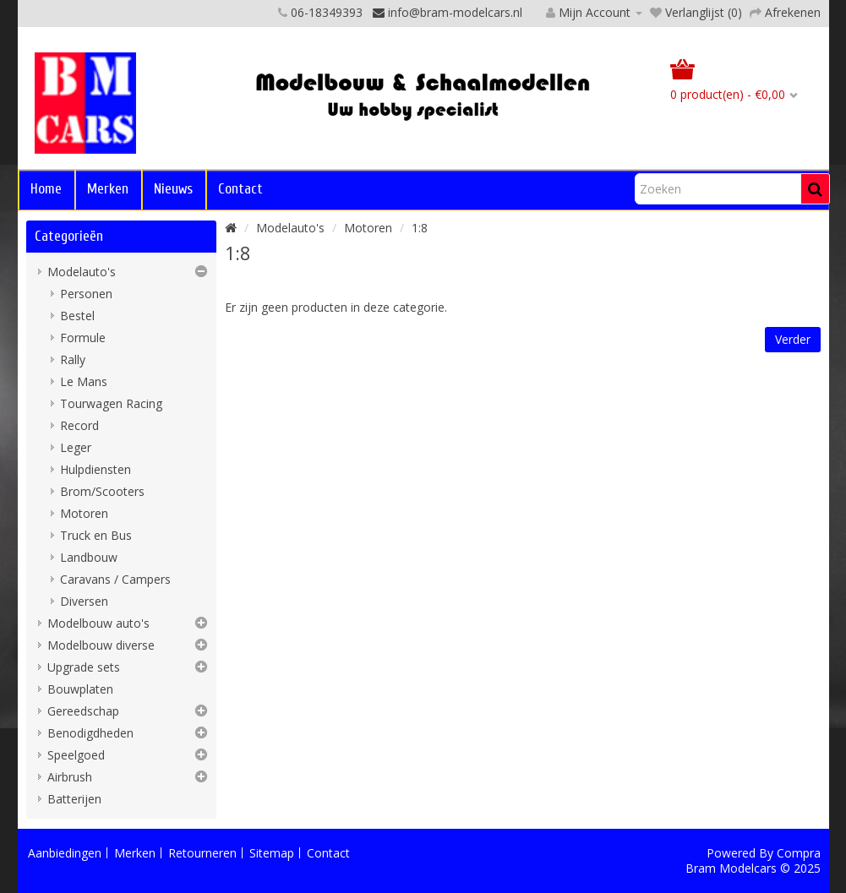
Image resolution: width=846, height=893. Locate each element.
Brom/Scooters (102, 491)
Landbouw (88, 557)
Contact (240, 189)
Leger (75, 447)
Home (46, 189)
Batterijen (74, 799)
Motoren (84, 513)
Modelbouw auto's (98, 623)
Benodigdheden (90, 733)
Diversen (84, 601)
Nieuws (173, 189)
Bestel (77, 316)
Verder (793, 339)
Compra (799, 853)
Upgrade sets (83, 667)
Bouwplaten (80, 689)
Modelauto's (81, 272)
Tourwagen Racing (111, 403)
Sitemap (271, 853)
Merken (107, 189)
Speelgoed (76, 755)
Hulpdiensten (95, 469)
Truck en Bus (96, 535)
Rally (72, 359)
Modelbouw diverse (101, 645)
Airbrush (69, 777)
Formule (83, 337)
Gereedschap (83, 711)
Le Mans (83, 381)
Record (79, 425)
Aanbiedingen (64, 853)
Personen (86, 294)
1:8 (420, 228)
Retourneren (202, 853)
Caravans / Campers (115, 579)
